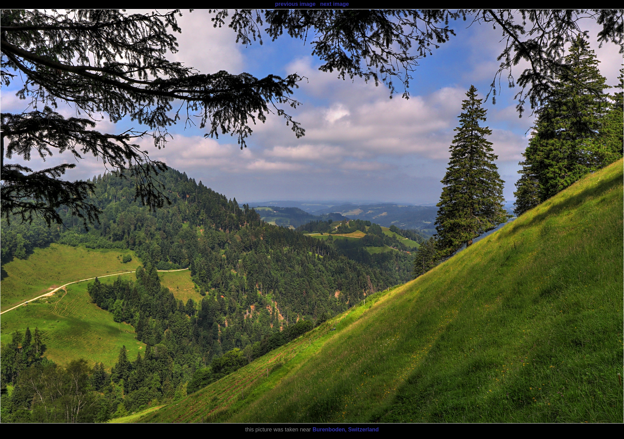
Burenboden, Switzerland (346, 429)
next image (334, 4)
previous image (295, 4)
